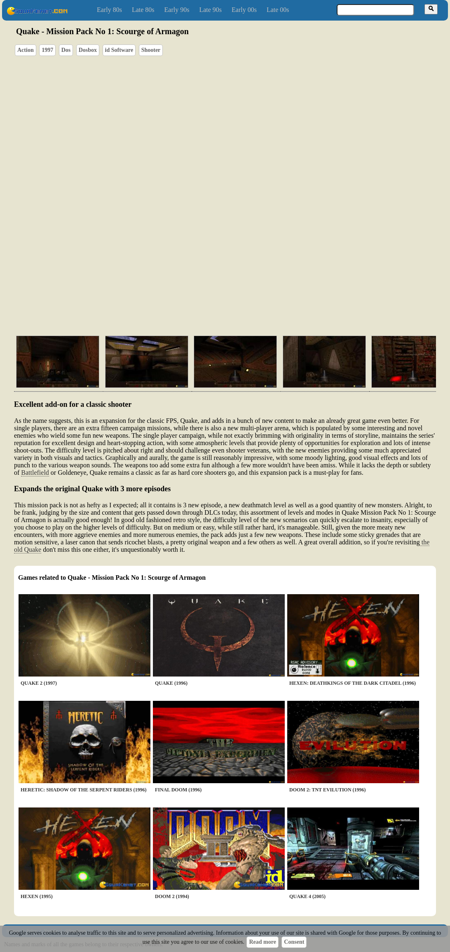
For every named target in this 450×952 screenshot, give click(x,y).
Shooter (151, 50)
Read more (262, 942)
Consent (294, 942)
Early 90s (177, 9)
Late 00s (278, 9)
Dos (66, 50)
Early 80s (109, 9)
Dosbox (88, 50)
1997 (47, 50)
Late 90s (210, 9)
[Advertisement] (248, 290)
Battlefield (35, 472)
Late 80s (143, 9)
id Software (119, 50)
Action (25, 50)
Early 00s (244, 9)
